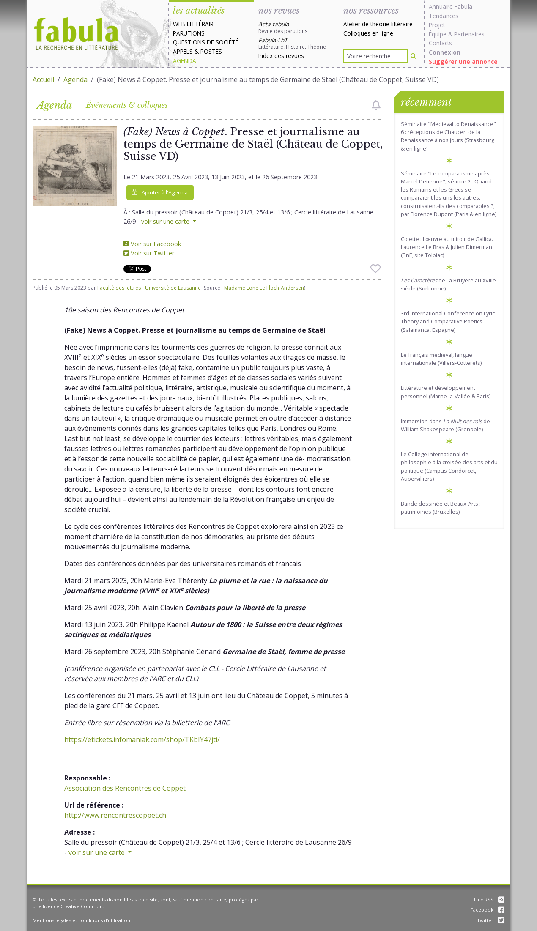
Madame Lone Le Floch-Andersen (264, 287)
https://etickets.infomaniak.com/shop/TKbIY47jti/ (142, 739)
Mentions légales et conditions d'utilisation (81, 920)
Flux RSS (489, 899)
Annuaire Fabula (450, 7)
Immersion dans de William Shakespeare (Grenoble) (445, 425)
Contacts (440, 43)
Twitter (490, 920)
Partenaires (469, 34)
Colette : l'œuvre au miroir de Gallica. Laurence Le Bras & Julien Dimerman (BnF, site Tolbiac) (447, 247)
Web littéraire (194, 24)
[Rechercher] (413, 56)
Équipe (438, 34)
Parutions (189, 33)
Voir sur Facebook (152, 244)
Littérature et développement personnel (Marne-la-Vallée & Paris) (445, 392)
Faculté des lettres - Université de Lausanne (149, 287)
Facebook (487, 909)
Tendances (443, 16)
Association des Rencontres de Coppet (125, 788)
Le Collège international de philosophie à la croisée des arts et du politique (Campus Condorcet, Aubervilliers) (449, 466)
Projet (437, 25)
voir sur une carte (166, 221)
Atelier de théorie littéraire (378, 24)
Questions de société (205, 42)
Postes (211, 51)
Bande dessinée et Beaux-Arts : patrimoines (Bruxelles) (441, 507)
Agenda (184, 61)
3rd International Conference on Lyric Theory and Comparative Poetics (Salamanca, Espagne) (448, 321)
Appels (183, 51)
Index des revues (281, 56)
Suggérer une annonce (463, 62)
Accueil (43, 79)
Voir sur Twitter (148, 253)
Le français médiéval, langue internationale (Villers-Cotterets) (441, 359)
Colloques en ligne (368, 33)
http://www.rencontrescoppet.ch (115, 815)
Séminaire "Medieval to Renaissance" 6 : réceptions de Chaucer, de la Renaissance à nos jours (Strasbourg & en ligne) (448, 136)
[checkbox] (376, 105)
